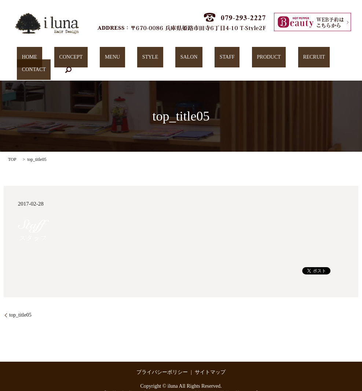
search (322, 58)
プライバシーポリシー (162, 361)
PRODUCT (222, 59)
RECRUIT (257, 59)
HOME (42, 59)
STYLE (133, 59)
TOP (12, 148)
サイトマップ (210, 361)
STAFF (190, 59)
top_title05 (20, 303)
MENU (105, 59)
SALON (162, 59)
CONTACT (292, 59)
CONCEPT (73, 59)
